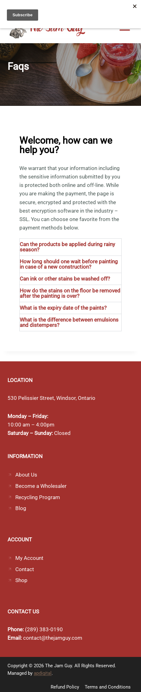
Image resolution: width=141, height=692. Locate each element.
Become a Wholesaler (41, 486)
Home (13, 82)
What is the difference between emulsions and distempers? (69, 322)
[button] (70, 247)
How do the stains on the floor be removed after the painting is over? (70, 293)
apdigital (43, 673)
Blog (20, 508)
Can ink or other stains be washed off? (65, 279)
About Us (26, 475)
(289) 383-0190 (44, 629)
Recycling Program (37, 497)
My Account (29, 558)
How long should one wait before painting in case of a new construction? (69, 264)
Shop (21, 580)
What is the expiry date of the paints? (63, 308)
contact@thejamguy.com (52, 638)
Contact (24, 569)
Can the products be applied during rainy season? (67, 247)
